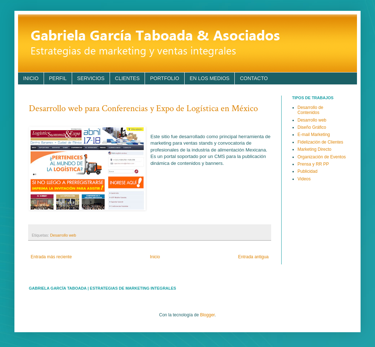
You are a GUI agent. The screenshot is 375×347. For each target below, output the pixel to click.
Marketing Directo (314, 149)
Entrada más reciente (51, 256)
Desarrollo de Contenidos (310, 110)
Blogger (207, 314)
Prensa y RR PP (313, 164)
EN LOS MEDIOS (209, 78)
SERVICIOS (91, 78)
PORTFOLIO (164, 78)
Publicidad (307, 171)
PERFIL (58, 78)
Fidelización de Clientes (320, 142)
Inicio (155, 256)
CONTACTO (254, 78)
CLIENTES (127, 78)
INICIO (31, 78)
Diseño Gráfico (311, 127)
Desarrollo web (63, 235)
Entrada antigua (253, 256)
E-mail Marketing (313, 134)
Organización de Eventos (321, 156)
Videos (303, 178)
